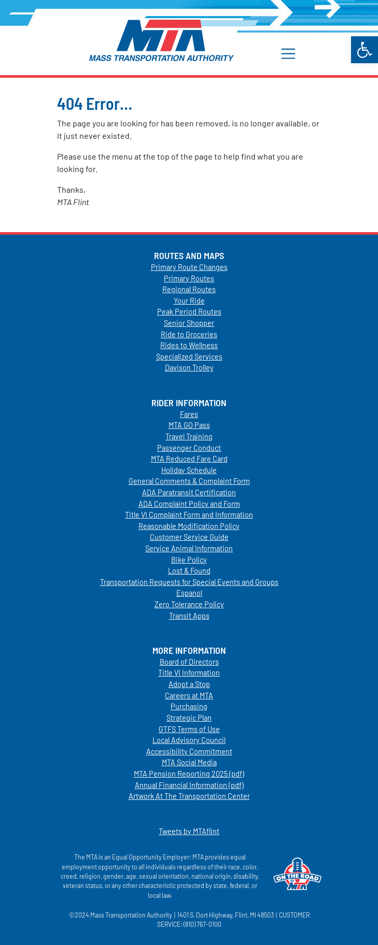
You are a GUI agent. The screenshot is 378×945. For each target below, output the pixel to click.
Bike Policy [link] (189, 559)
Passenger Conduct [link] (189, 447)
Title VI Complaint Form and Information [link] (189, 514)
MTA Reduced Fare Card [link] (189, 458)
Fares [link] (189, 414)
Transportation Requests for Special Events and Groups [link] (189, 582)
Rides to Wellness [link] (189, 345)
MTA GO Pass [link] (189, 425)
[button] (293, 53)
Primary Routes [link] (189, 278)
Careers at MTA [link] (189, 695)
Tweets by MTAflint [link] (189, 831)
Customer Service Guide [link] (189, 537)
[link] (364, 49)
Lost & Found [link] (189, 570)
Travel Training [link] (189, 436)
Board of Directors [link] (189, 661)
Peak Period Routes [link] (189, 311)
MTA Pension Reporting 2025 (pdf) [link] (189, 773)
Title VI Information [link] (189, 672)
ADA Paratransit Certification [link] (189, 492)
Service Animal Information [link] (189, 548)
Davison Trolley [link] (189, 367)
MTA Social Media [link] (189, 762)
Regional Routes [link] (189, 289)
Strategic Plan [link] (189, 717)
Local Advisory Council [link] (189, 740)
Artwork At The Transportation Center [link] (189, 796)
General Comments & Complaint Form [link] (189, 481)
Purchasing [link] (189, 706)
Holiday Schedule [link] (189, 470)
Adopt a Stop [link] (189, 684)
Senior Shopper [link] (189, 323)
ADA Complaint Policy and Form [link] (189, 503)
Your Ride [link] (189, 300)
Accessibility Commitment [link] (189, 751)
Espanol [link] (189, 593)
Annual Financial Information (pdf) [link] (189, 785)
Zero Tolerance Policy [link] (189, 604)
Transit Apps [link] (189, 615)
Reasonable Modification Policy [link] (189, 526)
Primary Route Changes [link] (189, 267)
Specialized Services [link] (189, 356)
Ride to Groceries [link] (189, 334)
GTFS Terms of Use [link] (189, 729)
